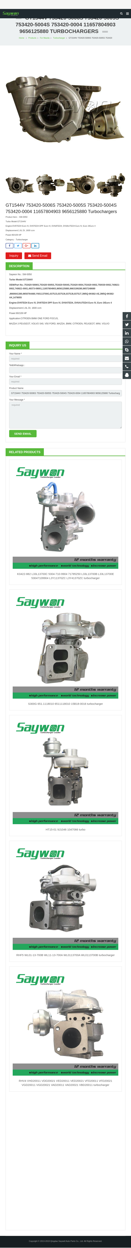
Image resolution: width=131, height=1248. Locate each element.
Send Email (37, 256)
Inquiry (13, 256)
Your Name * (15, 354)
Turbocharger (59, 38)
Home (21, 38)
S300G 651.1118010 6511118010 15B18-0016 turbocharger (65, 704)
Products (32, 38)
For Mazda (45, 38)
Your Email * (15, 377)
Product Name (16, 388)
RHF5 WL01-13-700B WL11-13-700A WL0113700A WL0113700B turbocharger (65, 955)
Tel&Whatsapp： (17, 365)
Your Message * (17, 400)
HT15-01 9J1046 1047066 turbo (65, 829)
